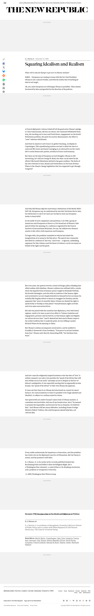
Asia (26, 540)
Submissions (86, 592)
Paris (63, 538)
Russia (43, 540)
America (69, 538)
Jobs (80, 592)
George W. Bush (52, 542)
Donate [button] (78, 591)
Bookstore (71, 591)
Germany (32, 540)
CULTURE (50, 3)
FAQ (89, 591)
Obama (62, 542)
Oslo (59, 538)
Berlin (43, 538)
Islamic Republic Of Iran (56, 540)
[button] (3, 60)
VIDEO (79, 3)
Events (60, 591)
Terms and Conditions (23, 605)
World (37, 538)
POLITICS (37, 3)
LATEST (21, 3)
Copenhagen (51, 538)
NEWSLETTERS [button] (65, 3)
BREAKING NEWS (29, 3)
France (76, 538)
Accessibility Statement (10, 605)
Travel (65, 591)
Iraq (38, 540)
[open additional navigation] (5, 3)
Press (75, 592)
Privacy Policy (33, 605)
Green (68, 542)
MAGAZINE (57, 3)
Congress (29, 542)
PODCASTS (73, 3)
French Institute (39, 542)
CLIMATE (43, 3)
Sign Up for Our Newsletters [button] (32, 601)
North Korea (71, 540)
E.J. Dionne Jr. (29, 59)
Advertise (83, 591)
